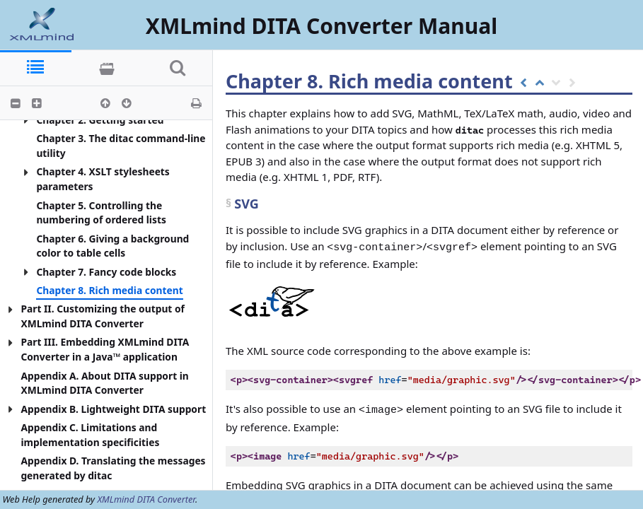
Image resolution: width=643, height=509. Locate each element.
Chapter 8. (277, 81)
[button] (15, 103)
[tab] (35, 68)
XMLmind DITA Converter (146, 499)
